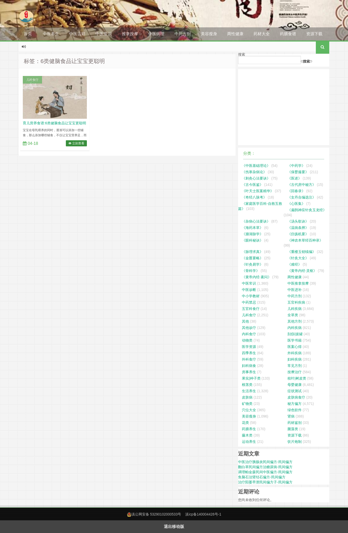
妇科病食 (249, 366)
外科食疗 (249, 359)
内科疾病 (294, 328)
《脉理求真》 (252, 252)
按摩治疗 (294, 372)
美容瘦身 (209, 34)
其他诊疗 (249, 328)
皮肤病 (247, 397)
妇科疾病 (294, 359)
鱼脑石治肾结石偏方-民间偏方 (261, 477)
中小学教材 (251, 296)
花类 (245, 423)
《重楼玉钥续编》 (301, 252)
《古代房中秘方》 (301, 185)
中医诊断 (249, 290)
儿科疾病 (294, 309)
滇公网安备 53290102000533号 (156, 514)
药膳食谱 (288, 34)
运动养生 (249, 442)
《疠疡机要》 (298, 234)
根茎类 (247, 385)
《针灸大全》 (298, 258)
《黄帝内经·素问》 (256, 277)
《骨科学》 (251, 271)
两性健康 (235, 34)
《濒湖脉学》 (252, 234)
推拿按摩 (130, 34)
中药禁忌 (249, 302)
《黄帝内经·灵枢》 (302, 271)
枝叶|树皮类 (296, 378)
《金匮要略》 (252, 258)
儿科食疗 (32, 80)
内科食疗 (249, 334)
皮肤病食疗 (296, 397)
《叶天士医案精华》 (258, 191)
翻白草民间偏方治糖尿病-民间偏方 (265, 467)
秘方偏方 (294, 404)
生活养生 (249, 391)
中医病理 (156, 34)
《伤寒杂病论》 (254, 172)
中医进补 (294, 290)
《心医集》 (296, 204)
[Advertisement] (283, 107)
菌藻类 (292, 429)
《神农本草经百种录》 (305, 240)
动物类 (247, 340)
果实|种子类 (251, 378)
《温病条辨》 (298, 228)
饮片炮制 (294, 442)
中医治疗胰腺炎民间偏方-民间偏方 (265, 462)
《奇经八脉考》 (254, 197)
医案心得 (294, 347)
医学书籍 (294, 340)
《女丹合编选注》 (301, 197)
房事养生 (249, 372)
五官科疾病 (296, 302)
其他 (245, 321)
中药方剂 (183, 34)
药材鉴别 (294, 423)
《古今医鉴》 (252, 185)
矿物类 (247, 404)
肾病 (291, 416)
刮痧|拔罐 (295, 334)
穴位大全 (249, 410)
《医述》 (294, 178)
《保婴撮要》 (298, 172)
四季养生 (249, 353)
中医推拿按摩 (298, 283)
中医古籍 (77, 34)
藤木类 (247, 435)
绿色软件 (294, 410)
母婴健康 (294, 385)
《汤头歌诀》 (298, 221)
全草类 (292, 315)
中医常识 (103, 34)
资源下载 (314, 34)
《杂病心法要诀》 (256, 221)
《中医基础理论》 (256, 166)
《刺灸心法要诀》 (256, 178)
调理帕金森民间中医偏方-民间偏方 (265, 472)
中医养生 (51, 34)
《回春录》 (296, 191)
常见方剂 (294, 366)
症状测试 (294, 391)
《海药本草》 (252, 228)
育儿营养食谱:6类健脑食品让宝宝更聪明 (54, 123)
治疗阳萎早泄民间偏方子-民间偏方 (265, 482)
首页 (28, 34)
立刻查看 (76, 143)
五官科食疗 (251, 309)
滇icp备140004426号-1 (203, 514)
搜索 (241, 54)
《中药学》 (296, 166)
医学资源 (249, 347)
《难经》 (294, 264)
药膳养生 (249, 429)
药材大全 (262, 34)
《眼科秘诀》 (252, 240)
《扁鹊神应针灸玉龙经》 (306, 210)
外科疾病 (294, 353)
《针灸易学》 (252, 264)
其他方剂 (294, 321)
